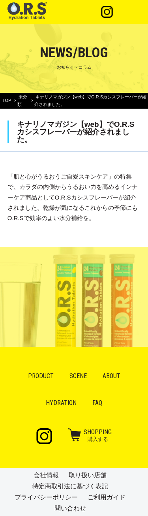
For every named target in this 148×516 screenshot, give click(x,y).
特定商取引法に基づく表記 (70, 486)
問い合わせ (70, 508)
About (111, 376)
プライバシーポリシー (46, 497)
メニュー (131, 12)
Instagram (107, 12)
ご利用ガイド (107, 497)
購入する (98, 435)
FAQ (97, 403)
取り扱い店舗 (88, 475)
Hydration (61, 403)
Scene (78, 376)
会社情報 (46, 475)
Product (41, 376)
